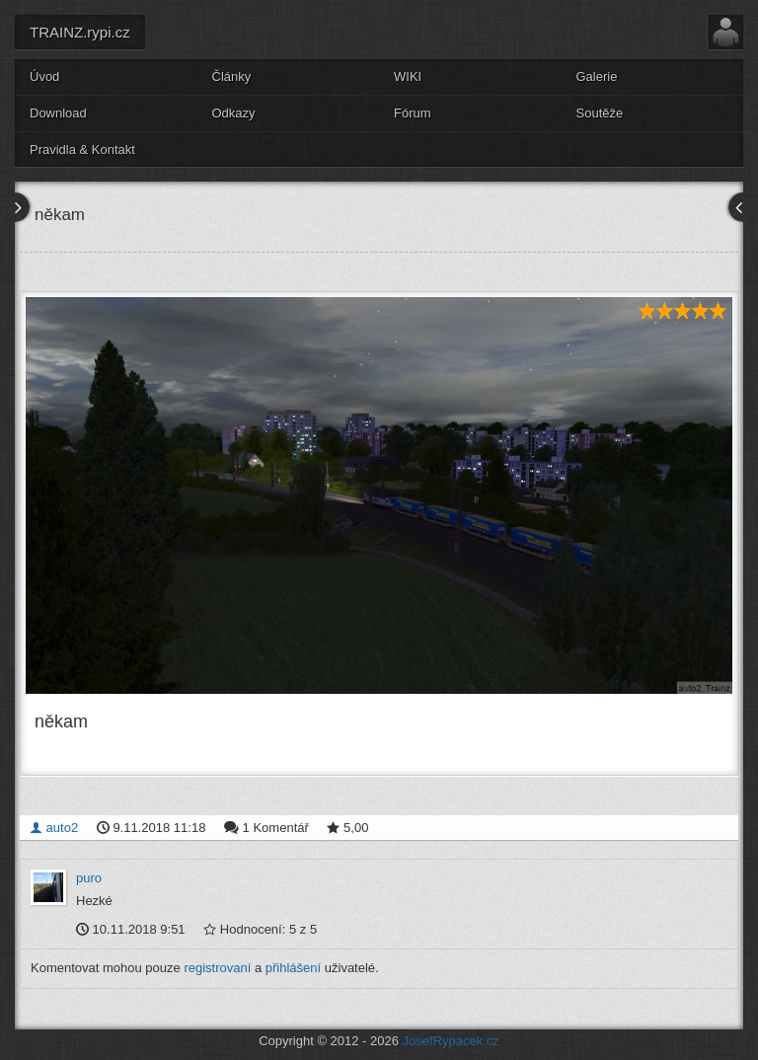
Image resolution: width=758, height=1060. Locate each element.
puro (89, 878)
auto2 (54, 827)
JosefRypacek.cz (451, 1040)
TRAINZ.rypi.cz (80, 32)
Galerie (597, 76)
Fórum (412, 113)
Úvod (44, 76)
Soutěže (600, 113)
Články (232, 76)
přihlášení (293, 967)
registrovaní (217, 967)
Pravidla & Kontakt (82, 149)
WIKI (407, 76)
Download (58, 113)
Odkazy (234, 113)
